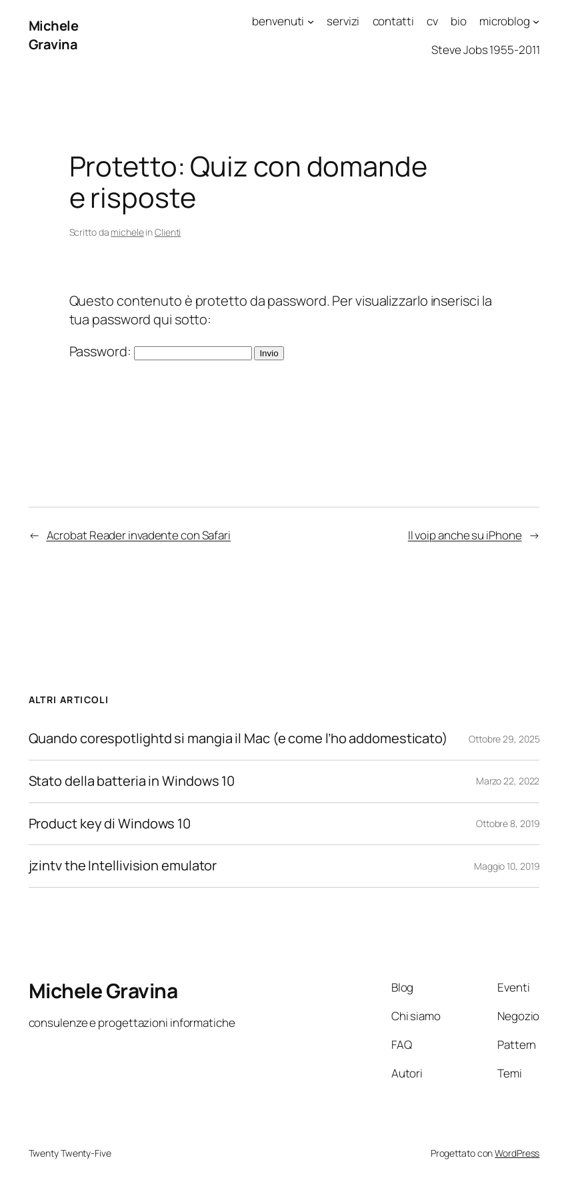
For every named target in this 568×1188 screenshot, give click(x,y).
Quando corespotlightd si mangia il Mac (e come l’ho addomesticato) (240, 738)
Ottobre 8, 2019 (508, 823)
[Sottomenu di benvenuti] (310, 21)
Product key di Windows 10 (110, 824)
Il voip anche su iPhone (465, 535)
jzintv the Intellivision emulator (123, 866)
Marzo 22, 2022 (508, 780)
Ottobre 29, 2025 (504, 739)
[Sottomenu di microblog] (536, 21)
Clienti (168, 232)
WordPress (517, 1153)
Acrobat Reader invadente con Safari (139, 535)
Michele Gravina (54, 35)
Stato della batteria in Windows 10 (132, 781)
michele (127, 232)
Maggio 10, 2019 (507, 866)
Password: (160, 351)
